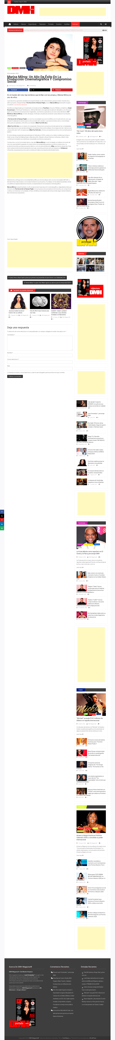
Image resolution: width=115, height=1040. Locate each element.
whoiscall (56, 1010)
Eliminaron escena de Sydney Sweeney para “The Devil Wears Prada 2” (96, 742)
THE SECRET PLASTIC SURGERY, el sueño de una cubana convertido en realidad (96, 404)
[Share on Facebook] (17, 89)
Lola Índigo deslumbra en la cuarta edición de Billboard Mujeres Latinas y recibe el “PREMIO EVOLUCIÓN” (93, 981)
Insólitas (67, 24)
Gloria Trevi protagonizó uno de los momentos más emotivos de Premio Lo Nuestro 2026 (97, 889)
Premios (95, 828)
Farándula (80, 544)
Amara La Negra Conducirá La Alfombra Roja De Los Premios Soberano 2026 (97, 914)
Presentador (80, 831)
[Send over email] (2, 528)
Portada (50, 24)
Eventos (58, 24)
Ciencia (23, 24)
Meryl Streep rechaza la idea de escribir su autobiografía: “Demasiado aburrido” (96, 753)
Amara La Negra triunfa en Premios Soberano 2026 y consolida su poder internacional (90, 837)
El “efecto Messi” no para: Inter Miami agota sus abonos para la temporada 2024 (47, 282)
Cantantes (80, 714)
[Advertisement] (72, 12)
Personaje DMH (88, 544)
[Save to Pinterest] (62, 89)
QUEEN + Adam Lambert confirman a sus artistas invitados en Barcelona (59, 313)
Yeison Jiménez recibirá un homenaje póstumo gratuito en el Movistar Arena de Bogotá (97, 168)
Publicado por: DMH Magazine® (17, 85)
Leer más (80, 149)
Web (8, 366)
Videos (88, 126)
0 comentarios (31, 85)
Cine (9, 68)
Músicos (95, 124)
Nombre (10, 352)
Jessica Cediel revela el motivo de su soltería (16, 312)
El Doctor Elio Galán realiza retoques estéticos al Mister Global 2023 (96, 451)
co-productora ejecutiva (20, 104)
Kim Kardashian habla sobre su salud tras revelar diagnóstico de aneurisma (97, 615)
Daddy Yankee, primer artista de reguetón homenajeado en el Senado (96, 156)
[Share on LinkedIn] (2, 524)
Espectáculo (32, 24)
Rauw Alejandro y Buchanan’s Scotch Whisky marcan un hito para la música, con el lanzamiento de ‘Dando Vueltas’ (93, 1001)
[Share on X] (39, 89)
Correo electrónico (13, 359)
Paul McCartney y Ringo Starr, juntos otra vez (36, 30)
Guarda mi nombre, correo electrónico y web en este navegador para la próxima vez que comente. (37, 372)
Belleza (16, 24)
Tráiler (28, 68)
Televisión (42, 24)
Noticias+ (75, 24)
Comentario (11, 335)
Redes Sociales (81, 126)
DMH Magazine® (24, 315)
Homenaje (88, 124)
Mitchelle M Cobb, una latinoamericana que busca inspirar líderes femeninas (63, 1013)
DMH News (15, 68)
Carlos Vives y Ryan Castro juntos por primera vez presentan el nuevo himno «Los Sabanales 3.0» (37, 277)
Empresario (88, 828)
